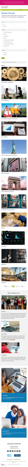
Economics (3, 246)
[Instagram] (10, 451)
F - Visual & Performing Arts (7, 42)
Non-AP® (4, 26)
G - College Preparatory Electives (8, 43)
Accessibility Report (17, 459)
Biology (3, 228)
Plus (15, 17)
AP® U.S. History (5, 173)
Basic (13, 17)
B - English (5, 34)
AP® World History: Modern (7, 191)
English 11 (3, 282)
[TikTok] (19, 451)
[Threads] (12, 451)
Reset (3, 58)
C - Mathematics (5, 36)
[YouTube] (15, 451)
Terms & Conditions (10, 459)
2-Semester (5, 54)
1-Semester (5, 52)
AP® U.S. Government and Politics (9, 155)
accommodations (12, 339)
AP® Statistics (4, 137)
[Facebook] (8, 451)
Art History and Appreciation (8, 209)
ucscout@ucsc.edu (14, 448)
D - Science (5, 38)
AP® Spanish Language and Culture (9, 118)
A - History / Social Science (7, 32)
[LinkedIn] (17, 451)
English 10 (3, 264)
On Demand (21, 17)
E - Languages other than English (8, 40)
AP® (3, 24)
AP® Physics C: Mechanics (7, 82)
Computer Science (6, 45)
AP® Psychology (5, 100)
